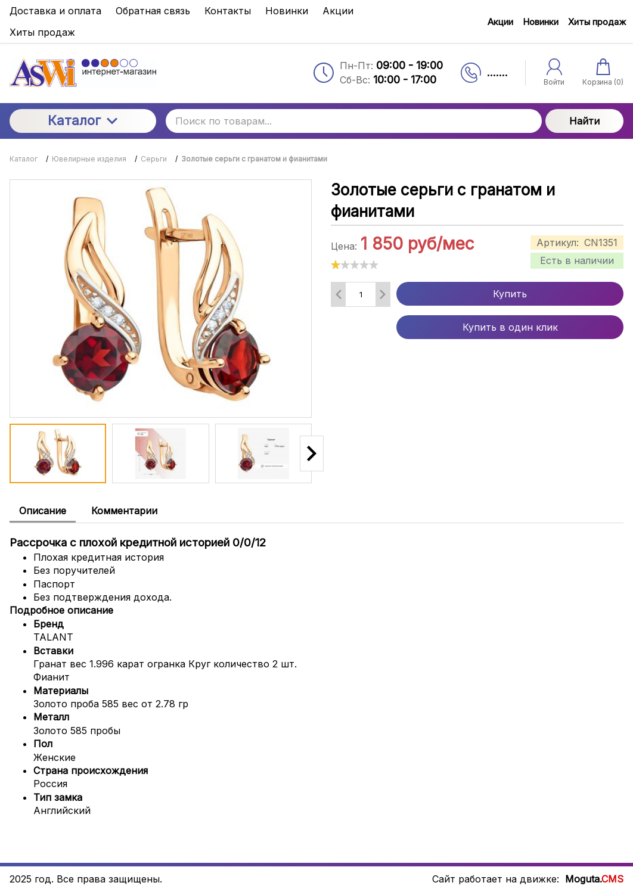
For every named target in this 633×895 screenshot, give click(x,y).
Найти (584, 121)
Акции (500, 21)
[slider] (354, 264)
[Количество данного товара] (361, 294)
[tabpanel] (316, 670)
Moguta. (594, 879)
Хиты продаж (597, 21)
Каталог (82, 120)
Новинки (540, 21)
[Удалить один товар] (338, 294)
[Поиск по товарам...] (354, 121)
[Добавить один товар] (383, 294)
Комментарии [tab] (124, 511)
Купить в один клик (510, 327)
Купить (510, 294)
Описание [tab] (42, 511)
